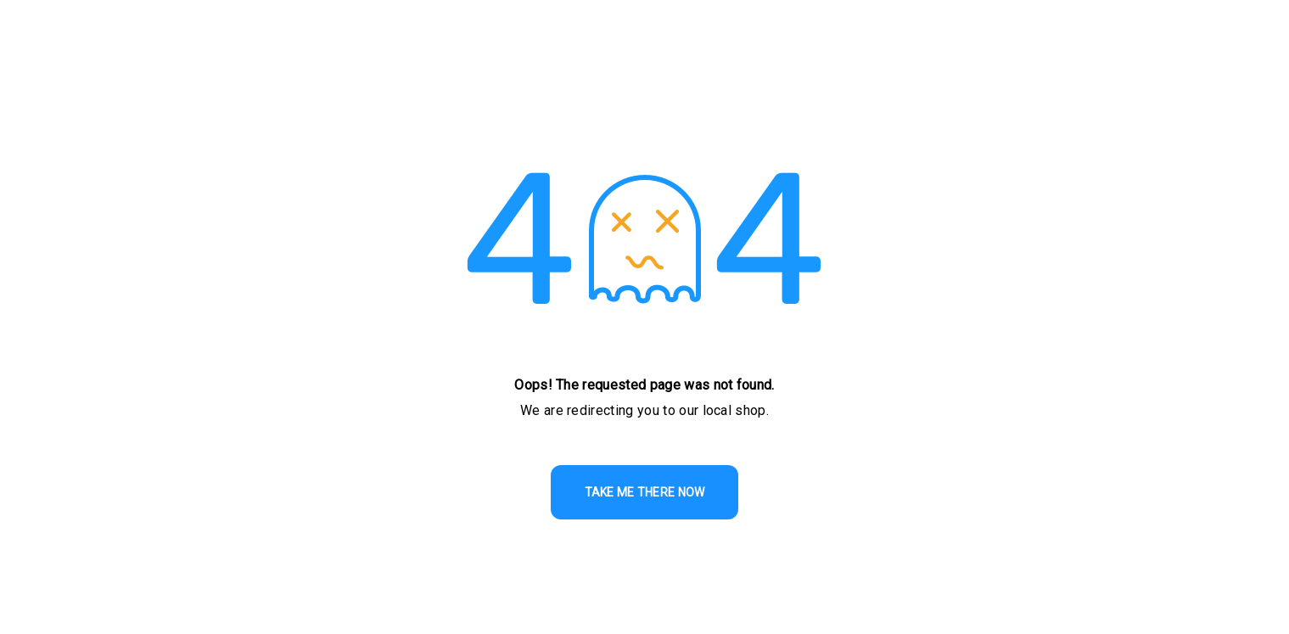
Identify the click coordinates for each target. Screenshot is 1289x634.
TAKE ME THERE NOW (645, 492)
